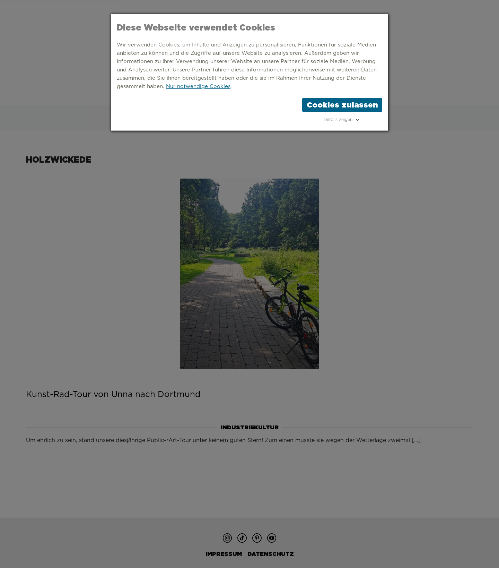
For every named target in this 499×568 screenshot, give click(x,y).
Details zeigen (338, 120)
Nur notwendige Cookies (198, 86)
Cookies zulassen (342, 104)
